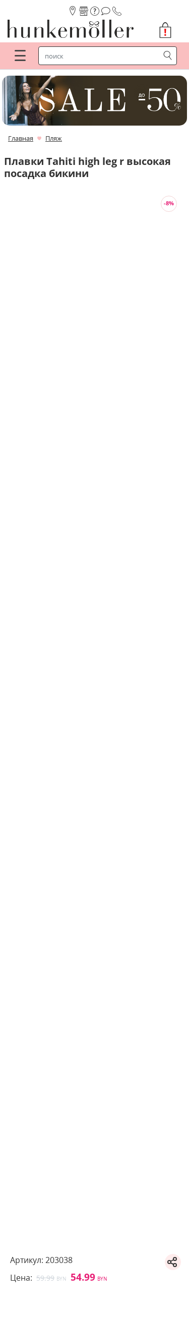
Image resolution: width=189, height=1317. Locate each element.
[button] (169, 30)
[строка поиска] (101, 56)
